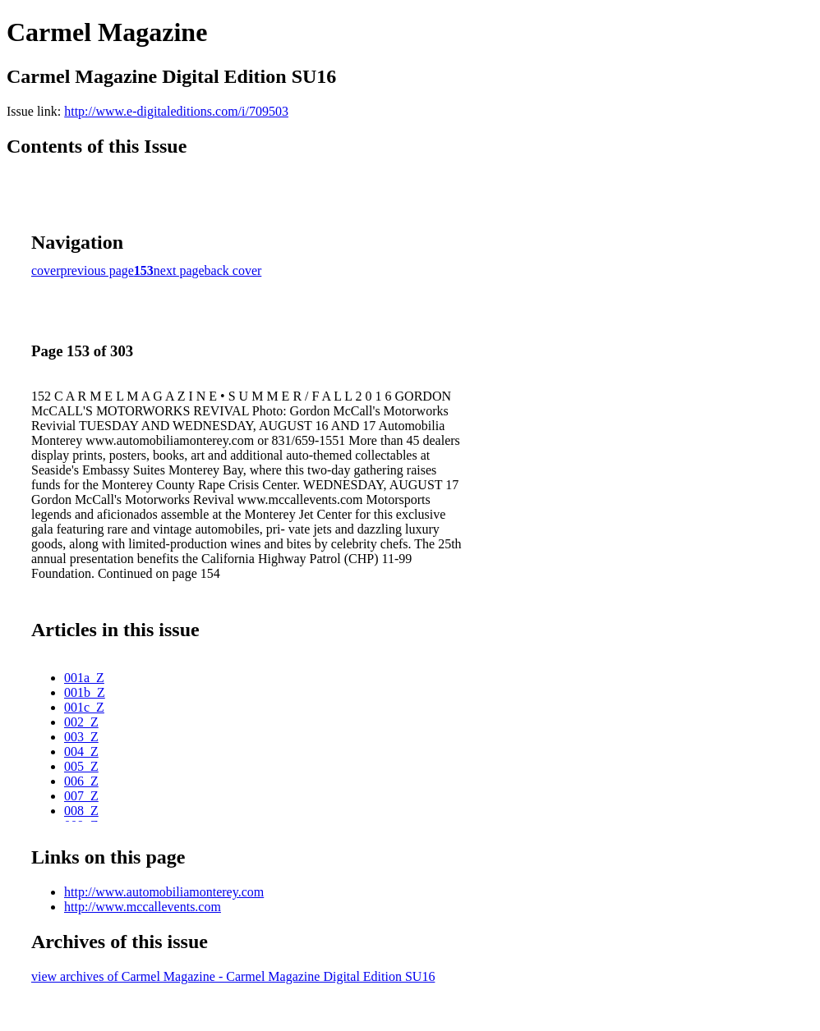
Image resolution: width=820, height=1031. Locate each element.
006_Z (81, 781)
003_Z (81, 737)
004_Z (81, 751)
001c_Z (84, 707)
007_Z (81, 796)
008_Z (81, 811)
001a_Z (84, 678)
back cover (233, 270)
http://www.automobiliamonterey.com (164, 892)
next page (179, 270)
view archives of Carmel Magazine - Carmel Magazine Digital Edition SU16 (233, 976)
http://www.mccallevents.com (142, 907)
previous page (97, 270)
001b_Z (84, 692)
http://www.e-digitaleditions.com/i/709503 (176, 111)
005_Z (81, 766)
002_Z (81, 722)
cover (46, 270)
